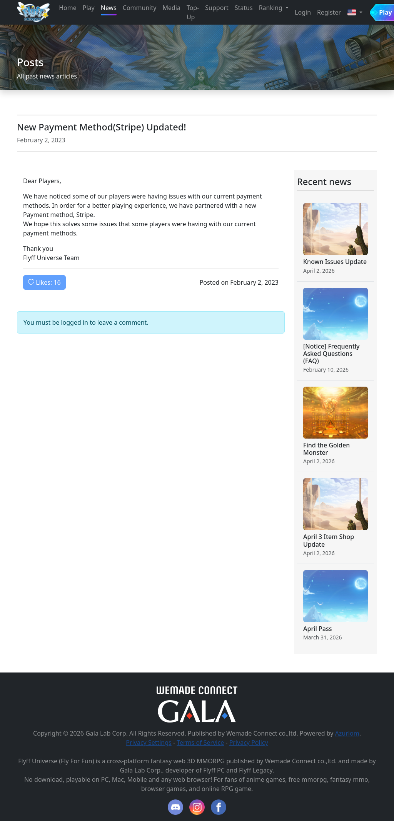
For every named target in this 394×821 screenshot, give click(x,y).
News (109, 7)
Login (303, 12)
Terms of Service (200, 742)
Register (329, 12)
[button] (355, 12)
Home (68, 7)
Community (140, 7)
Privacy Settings (148, 742)
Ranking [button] (271, 7)
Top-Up (193, 12)
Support (216, 7)
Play (89, 7)
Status (244, 7)
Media (171, 7)
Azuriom (347, 733)
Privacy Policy (248, 742)
